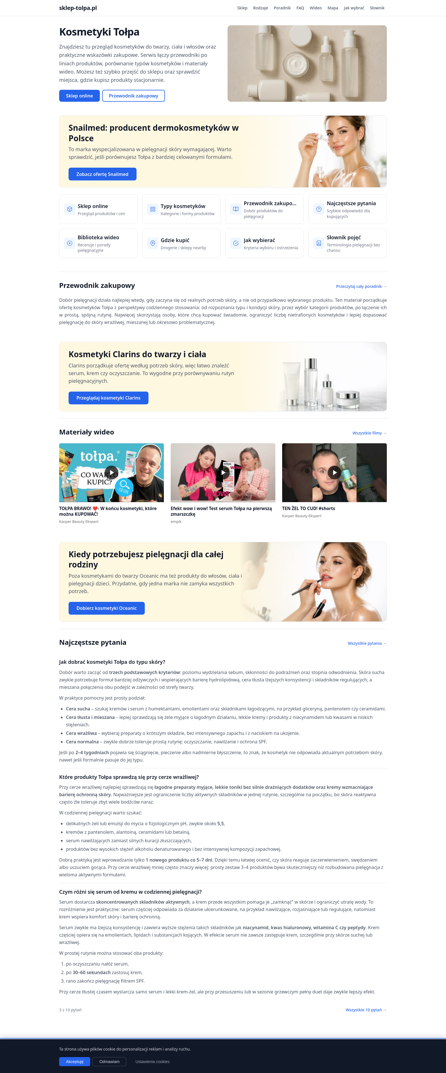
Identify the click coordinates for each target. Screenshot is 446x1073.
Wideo (316, 8)
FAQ (300, 8)
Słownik (377, 8)
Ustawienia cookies (152, 1061)
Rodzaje (260, 8)
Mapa (333, 8)
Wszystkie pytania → (367, 643)
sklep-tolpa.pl (78, 8)
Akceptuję (74, 1061)
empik (176, 521)
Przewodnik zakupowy (133, 96)
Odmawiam (109, 1061)
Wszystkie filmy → (370, 433)
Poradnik (282, 8)
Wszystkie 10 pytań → (366, 1009)
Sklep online (79, 96)
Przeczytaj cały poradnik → (361, 286)
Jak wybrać (354, 8)
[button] (111, 472)
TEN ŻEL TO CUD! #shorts (308, 508)
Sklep (242, 8)
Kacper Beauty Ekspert (78, 521)
